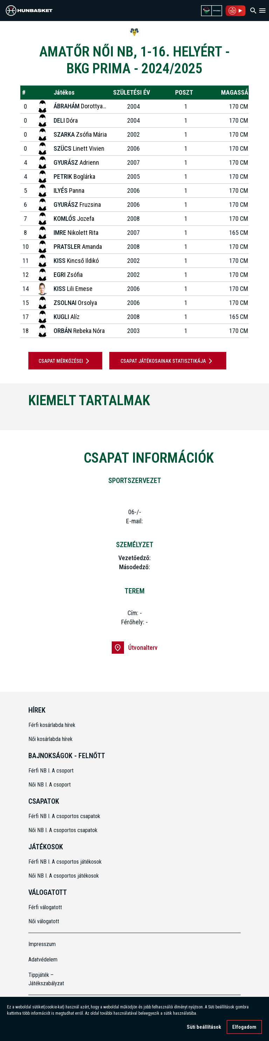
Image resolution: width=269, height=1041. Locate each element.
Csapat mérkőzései (65, 361)
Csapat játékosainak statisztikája (167, 361)
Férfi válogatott (45, 907)
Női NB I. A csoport (49, 784)
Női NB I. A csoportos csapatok (63, 830)
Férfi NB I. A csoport (51, 770)
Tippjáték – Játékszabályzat (46, 979)
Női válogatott (43, 921)
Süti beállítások (204, 1027)
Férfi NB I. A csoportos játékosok (65, 861)
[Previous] (17, 418)
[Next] (252, 418)
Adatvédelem (42, 959)
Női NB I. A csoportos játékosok (63, 875)
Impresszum (42, 944)
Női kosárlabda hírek (50, 739)
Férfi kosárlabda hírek (51, 725)
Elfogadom (244, 1027)
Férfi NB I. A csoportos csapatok (65, 816)
